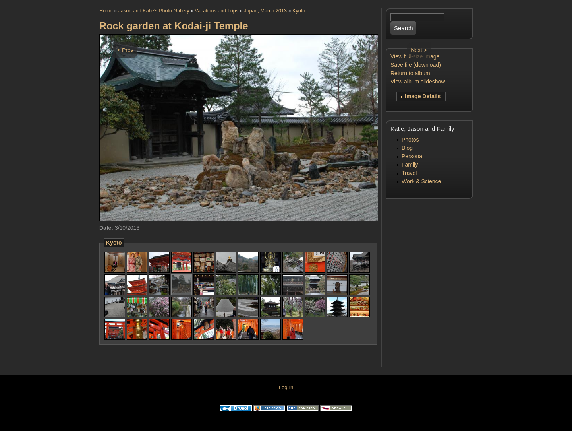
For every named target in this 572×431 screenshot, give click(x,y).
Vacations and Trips (216, 11)
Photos (410, 139)
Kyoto (298, 11)
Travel (409, 173)
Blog (407, 148)
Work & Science (421, 181)
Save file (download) (415, 65)
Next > (419, 50)
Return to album (410, 73)
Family (410, 164)
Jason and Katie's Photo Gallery (153, 11)
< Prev (125, 50)
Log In (286, 387)
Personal (412, 156)
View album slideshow (417, 81)
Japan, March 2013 (265, 11)
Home (106, 11)
